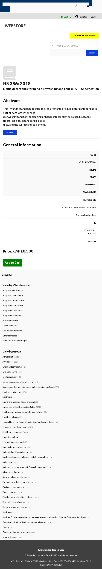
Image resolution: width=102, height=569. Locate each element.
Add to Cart (12, 262)
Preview (10, 132)
